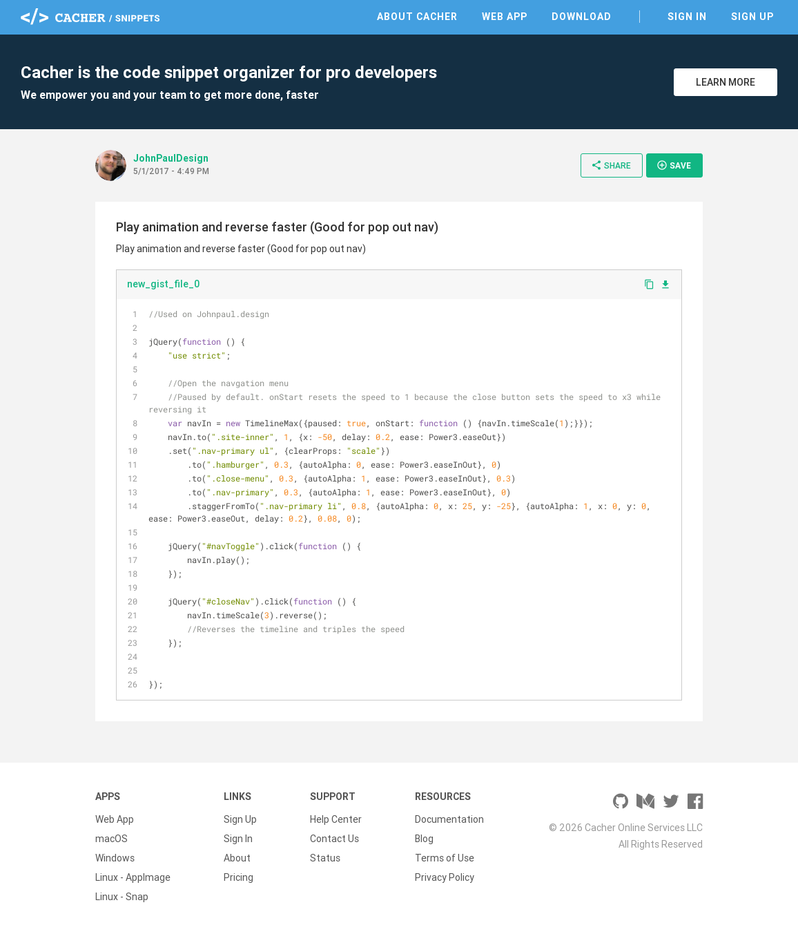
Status (325, 858)
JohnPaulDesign (170, 158)
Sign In (687, 16)
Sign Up (752, 16)
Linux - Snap (121, 896)
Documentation (449, 819)
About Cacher (417, 16)
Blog (424, 838)
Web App (504, 16)
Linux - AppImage (133, 877)
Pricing (238, 877)
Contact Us (334, 838)
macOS (111, 838)
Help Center (336, 819)
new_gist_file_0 (163, 284)
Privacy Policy (444, 877)
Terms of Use (444, 858)
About (237, 858)
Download (582, 16)
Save (673, 165)
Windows (115, 858)
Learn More (725, 82)
